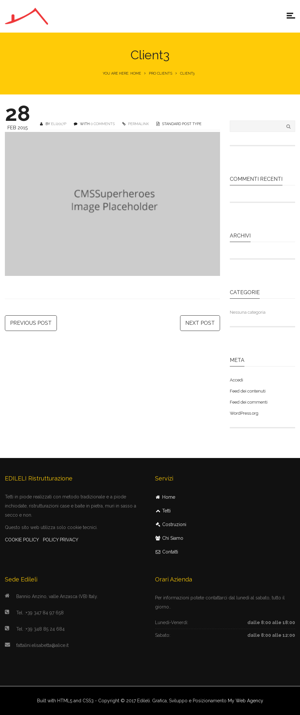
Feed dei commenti (248, 402)
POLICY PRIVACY (60, 539)
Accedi (236, 380)
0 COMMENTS (103, 124)
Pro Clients (160, 73)
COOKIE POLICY (22, 539)
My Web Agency (245, 700)
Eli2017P (58, 124)
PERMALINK (138, 124)
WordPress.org (244, 413)
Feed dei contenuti (248, 391)
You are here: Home (122, 73)
